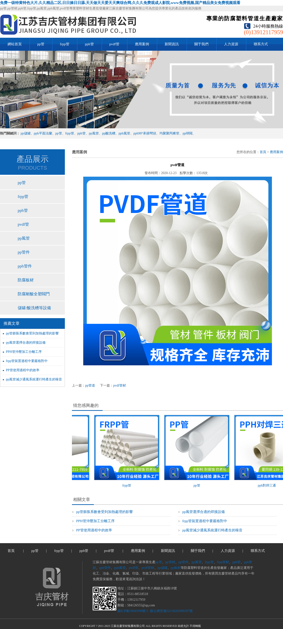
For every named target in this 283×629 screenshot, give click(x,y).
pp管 (40, 44)
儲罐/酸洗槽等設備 (34, 308)
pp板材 (176, 568)
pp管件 (24, 252)
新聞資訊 (172, 44)
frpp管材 (223, 562)
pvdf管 (114, 44)
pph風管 (124, 133)
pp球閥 (187, 133)
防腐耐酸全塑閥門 (34, 294)
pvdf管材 (119, 385)
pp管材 (170, 562)
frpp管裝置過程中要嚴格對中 (27, 361)
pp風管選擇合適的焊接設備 (26, 342)
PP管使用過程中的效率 (22, 370)
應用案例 (142, 44)
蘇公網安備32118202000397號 (171, 611)
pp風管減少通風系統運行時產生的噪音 (34, 379)
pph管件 (25, 266)
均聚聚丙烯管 (169, 133)
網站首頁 (15, 44)
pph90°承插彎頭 (144, 133)
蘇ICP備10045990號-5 (132, 611)
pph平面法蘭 (43, 133)
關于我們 (201, 44)
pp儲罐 (26, 133)
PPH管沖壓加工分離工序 (24, 352)
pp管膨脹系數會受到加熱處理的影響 (32, 333)
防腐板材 (26, 280)
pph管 (89, 44)
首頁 (263, 152)
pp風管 (94, 133)
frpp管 (64, 44)
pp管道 (90, 385)
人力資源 (231, 44)
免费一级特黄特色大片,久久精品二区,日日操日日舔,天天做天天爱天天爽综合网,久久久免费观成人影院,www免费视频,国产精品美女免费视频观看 (120, 3)
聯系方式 (261, 44)
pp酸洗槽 (108, 133)
